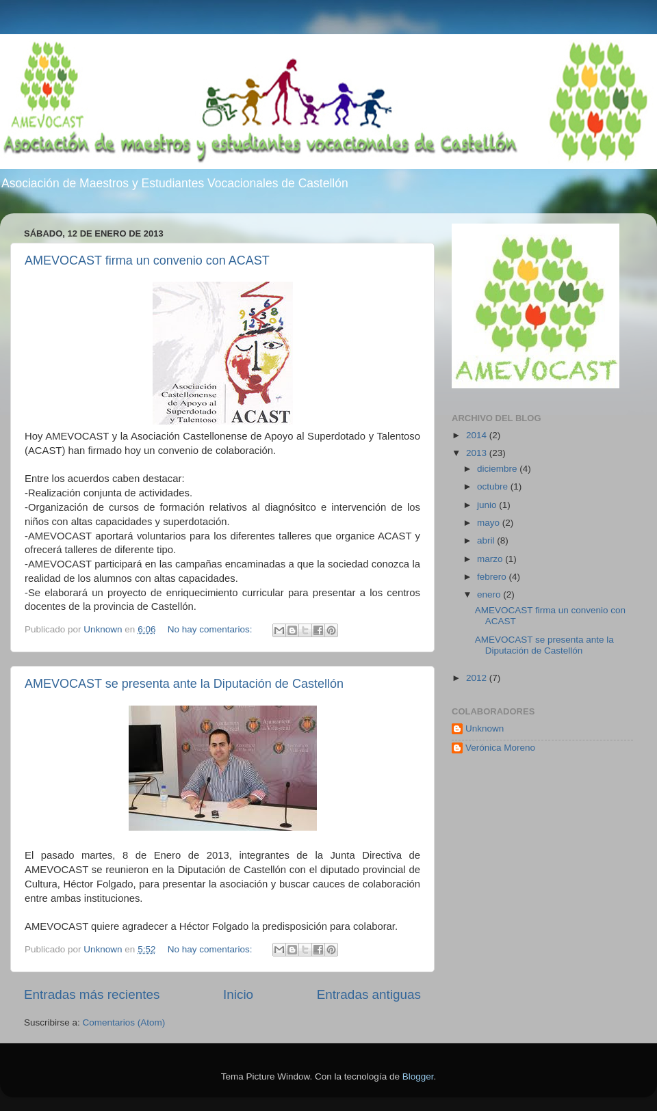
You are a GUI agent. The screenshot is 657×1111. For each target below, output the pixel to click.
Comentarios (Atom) (124, 1022)
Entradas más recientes (91, 994)
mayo (489, 523)
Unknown (484, 728)
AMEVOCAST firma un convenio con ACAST (147, 260)
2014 (477, 435)
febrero (493, 577)
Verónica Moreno (500, 747)
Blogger (418, 1076)
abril (487, 540)
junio (488, 505)
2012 (477, 678)
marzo (491, 559)
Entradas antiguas (369, 994)
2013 (477, 453)
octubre (494, 486)
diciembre (498, 469)
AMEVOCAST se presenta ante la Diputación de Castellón (184, 684)
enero (490, 594)
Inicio (238, 994)
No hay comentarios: (211, 629)
